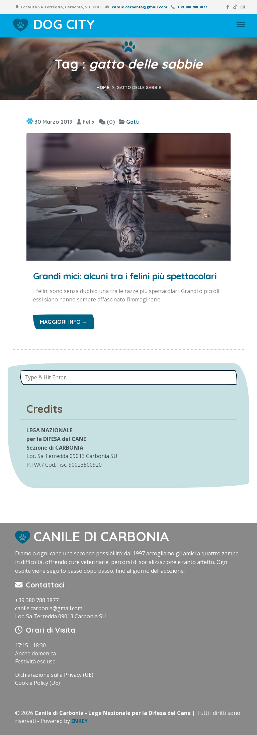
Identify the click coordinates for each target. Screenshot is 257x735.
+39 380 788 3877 (192, 6)
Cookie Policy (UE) (37, 682)
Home (102, 87)
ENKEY (79, 721)
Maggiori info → (64, 321)
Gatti (133, 121)
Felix (86, 121)
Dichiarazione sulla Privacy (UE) (54, 674)
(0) (107, 121)
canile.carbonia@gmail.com (139, 6)
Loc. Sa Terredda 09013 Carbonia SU (60, 616)
